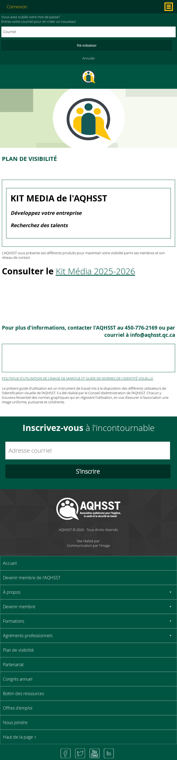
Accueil (10, 563)
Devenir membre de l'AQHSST (31, 578)
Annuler (88, 58)
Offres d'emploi (17, 708)
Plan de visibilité (18, 650)
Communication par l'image (88, 545)
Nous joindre (15, 722)
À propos (11, 592)
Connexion (17, 7)
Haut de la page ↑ (19, 737)
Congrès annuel (17, 679)
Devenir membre (19, 607)
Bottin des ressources (23, 693)
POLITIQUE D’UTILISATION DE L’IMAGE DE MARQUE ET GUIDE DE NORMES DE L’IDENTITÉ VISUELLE (77, 378)
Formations (13, 621)
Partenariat (13, 664)
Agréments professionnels (28, 636)
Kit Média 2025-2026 (95, 271)
